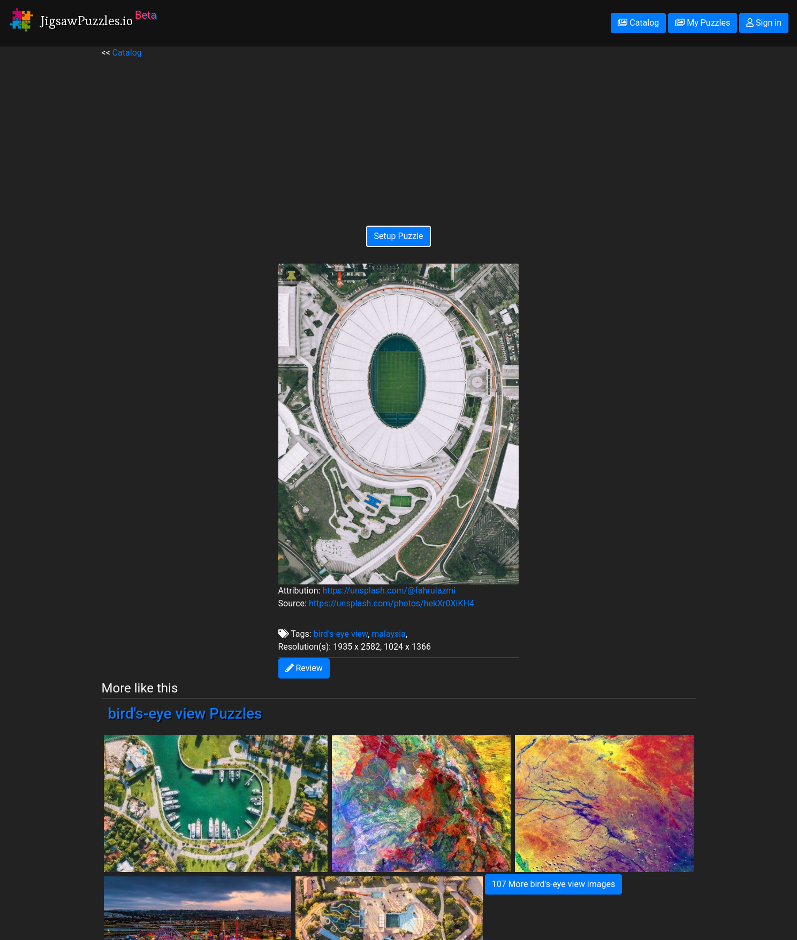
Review (304, 668)
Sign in (763, 23)
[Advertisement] (398, 134)
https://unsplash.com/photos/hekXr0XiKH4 (391, 603)
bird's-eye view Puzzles (185, 713)
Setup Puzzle (398, 236)
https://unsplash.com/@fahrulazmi (389, 590)
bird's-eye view (341, 634)
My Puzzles (702, 23)
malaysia (388, 634)
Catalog (638, 23)
